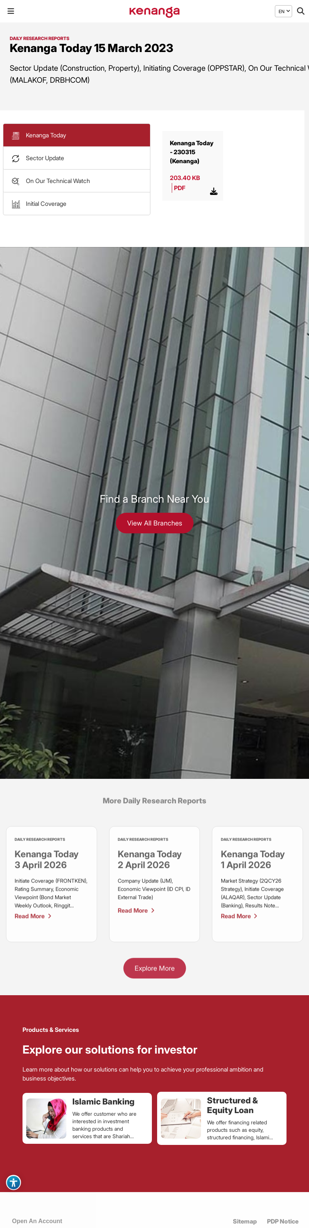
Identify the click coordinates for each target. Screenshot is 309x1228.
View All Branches (154, 523)
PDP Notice (282, 1221)
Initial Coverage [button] (46, 203)
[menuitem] (282, 11)
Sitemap (245, 1221)
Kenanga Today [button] (46, 135)
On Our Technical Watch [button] (58, 181)
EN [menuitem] (282, 11)
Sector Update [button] (45, 158)
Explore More (155, 971)
